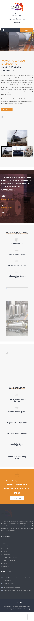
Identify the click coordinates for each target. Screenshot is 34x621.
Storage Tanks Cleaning (17, 415)
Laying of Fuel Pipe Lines (17, 404)
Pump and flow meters (10, 531)
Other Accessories (9, 534)
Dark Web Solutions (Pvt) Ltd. (24, 583)
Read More (7, 109)
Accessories (6, 529)
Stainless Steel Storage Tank (17, 277)
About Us (5, 520)
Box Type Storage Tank (17, 265)
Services (5, 526)
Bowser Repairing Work (17, 393)
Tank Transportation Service (17, 381)
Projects (5, 537)
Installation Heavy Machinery (17, 426)
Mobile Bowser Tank (17, 254)
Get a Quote (26, 30)
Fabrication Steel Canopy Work (17, 439)
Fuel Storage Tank (17, 244)
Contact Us (6, 540)
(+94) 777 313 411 (17, 15)
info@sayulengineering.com (17, 19)
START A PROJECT (17, 479)
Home (4, 517)
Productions (6, 523)
